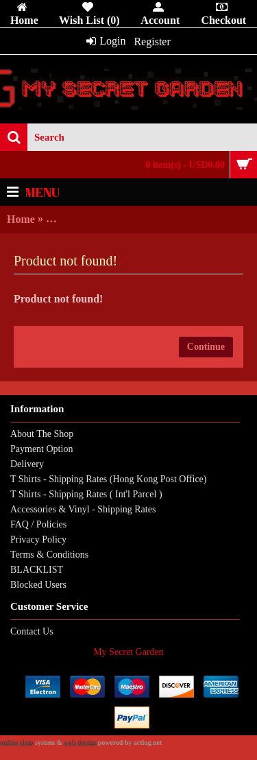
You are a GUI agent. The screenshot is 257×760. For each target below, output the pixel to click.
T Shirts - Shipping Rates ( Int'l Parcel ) (86, 494)
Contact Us (31, 631)
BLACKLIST (36, 570)
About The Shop (41, 434)
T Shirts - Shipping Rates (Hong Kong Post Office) (108, 479)
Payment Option (41, 449)
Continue (206, 347)
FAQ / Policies (38, 524)
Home (21, 219)
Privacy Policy (38, 539)
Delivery (27, 464)
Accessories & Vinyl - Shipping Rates (83, 509)
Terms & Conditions (49, 554)
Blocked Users (38, 585)
